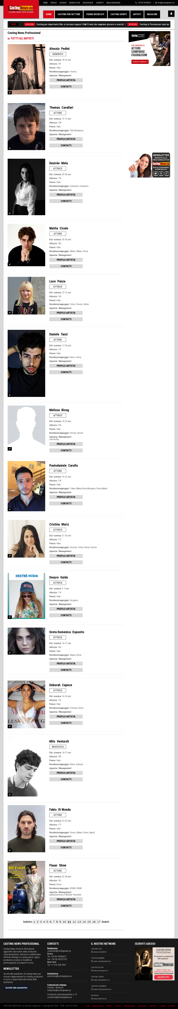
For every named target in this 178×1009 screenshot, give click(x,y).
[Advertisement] (149, 108)
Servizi (53, 3)
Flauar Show (57, 865)
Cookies (115, 1006)
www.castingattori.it (101, 971)
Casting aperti (119, 14)
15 (89, 922)
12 (74, 922)
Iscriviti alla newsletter (16, 987)
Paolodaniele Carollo (63, 465)
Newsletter (74, 3)
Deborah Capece (60, 685)
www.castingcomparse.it (102, 989)
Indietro (27, 922)
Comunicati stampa (56, 984)
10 (64, 922)
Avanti (105, 922)
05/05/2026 (24, 24)
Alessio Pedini (59, 49)
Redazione (52, 948)
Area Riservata (113, 3)
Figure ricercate (95, 14)
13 (79, 922)
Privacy (106, 1006)
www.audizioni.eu (100, 999)
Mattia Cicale (58, 228)
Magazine (152, 14)
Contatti (100, 3)
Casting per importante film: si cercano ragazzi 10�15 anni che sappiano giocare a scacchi (74, 24)
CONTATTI (66, 86)
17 (99, 922)
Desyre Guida (58, 577)
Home (45, 3)
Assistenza (88, 3)
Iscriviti (63, 3)
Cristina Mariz (59, 524)
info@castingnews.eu (166, 3)
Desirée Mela (58, 163)
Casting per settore (69, 14)
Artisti (137, 14)
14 (84, 922)
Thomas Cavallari (61, 107)
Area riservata (94, 1006)
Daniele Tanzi (58, 334)
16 (94, 922)
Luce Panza (57, 281)
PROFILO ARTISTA (66, 80)
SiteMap (161, 1006)
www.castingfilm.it (100, 952)
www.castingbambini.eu (102, 961)
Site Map (171, 1006)
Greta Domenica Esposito (66, 632)
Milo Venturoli (59, 741)
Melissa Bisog (59, 410)
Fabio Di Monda (60, 810)
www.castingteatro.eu (101, 980)
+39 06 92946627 (144, 3)
